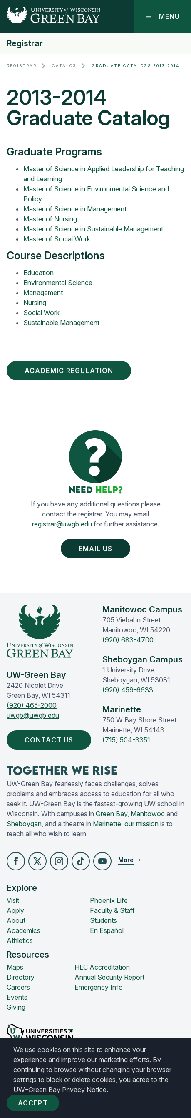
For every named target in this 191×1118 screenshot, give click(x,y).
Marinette (107, 824)
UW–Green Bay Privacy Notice (60, 1089)
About (16, 920)
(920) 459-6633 (127, 690)
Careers (18, 987)
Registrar (25, 43)
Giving (16, 1007)
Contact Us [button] (51, 740)
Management (43, 292)
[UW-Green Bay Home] (50, 16)
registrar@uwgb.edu (62, 524)
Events (17, 997)
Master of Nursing (50, 219)
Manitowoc (148, 814)
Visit (13, 900)
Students (103, 920)
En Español (107, 930)
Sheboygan (24, 824)
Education (38, 272)
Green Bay (111, 814)
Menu (163, 16)
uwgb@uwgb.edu (33, 715)
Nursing (34, 302)
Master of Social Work (56, 239)
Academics (23, 930)
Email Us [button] (97, 548)
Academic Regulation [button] (71, 370)
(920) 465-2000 (32, 705)
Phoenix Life (109, 900)
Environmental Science (57, 282)
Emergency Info (98, 987)
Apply (15, 910)
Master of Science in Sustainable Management (93, 229)
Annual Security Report (109, 977)
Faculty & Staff (112, 910)
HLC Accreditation (102, 967)
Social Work (41, 312)
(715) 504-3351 (126, 740)
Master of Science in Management (75, 209)
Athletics (20, 940)
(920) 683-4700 (128, 640)
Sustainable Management (61, 322)
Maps (15, 967)
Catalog (64, 65)
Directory (21, 977)
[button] (16, 861)
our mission (141, 824)
